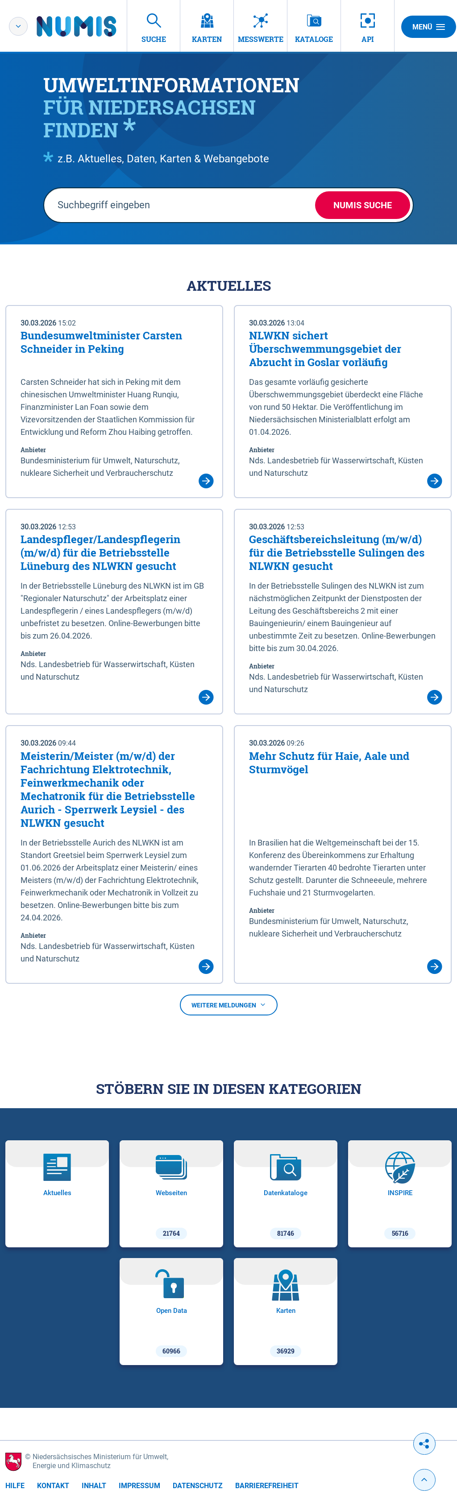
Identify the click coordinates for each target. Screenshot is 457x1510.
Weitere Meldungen (228, 1005)
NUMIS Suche (362, 205)
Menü (428, 26)
